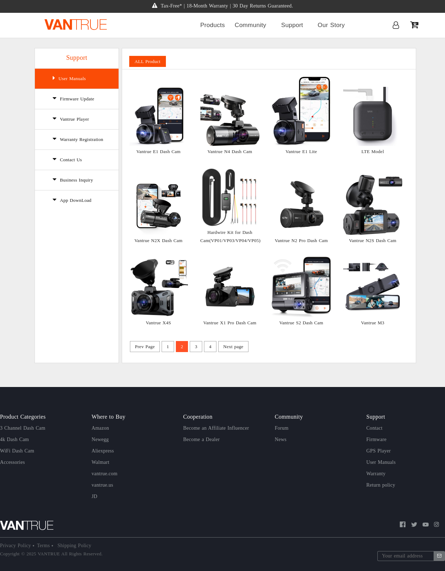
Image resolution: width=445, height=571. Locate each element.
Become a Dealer (201, 439)
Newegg (100, 439)
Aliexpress (102, 451)
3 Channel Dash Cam (22, 428)
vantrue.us (102, 485)
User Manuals (69, 78)
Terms (44, 545)
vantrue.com (104, 473)
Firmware (376, 439)
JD (94, 496)
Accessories (12, 462)
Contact (374, 428)
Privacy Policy (16, 545)
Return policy (380, 485)
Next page (233, 346)
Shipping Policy (73, 545)
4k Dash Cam (14, 439)
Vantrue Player (71, 118)
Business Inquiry (73, 179)
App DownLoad (72, 200)
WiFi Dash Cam (17, 451)
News (281, 439)
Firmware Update (73, 98)
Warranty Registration (78, 139)
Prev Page (145, 346)
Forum (282, 428)
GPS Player (378, 451)
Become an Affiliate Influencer (216, 428)
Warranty (376, 473)
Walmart (100, 462)
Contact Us (67, 159)
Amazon (100, 428)
